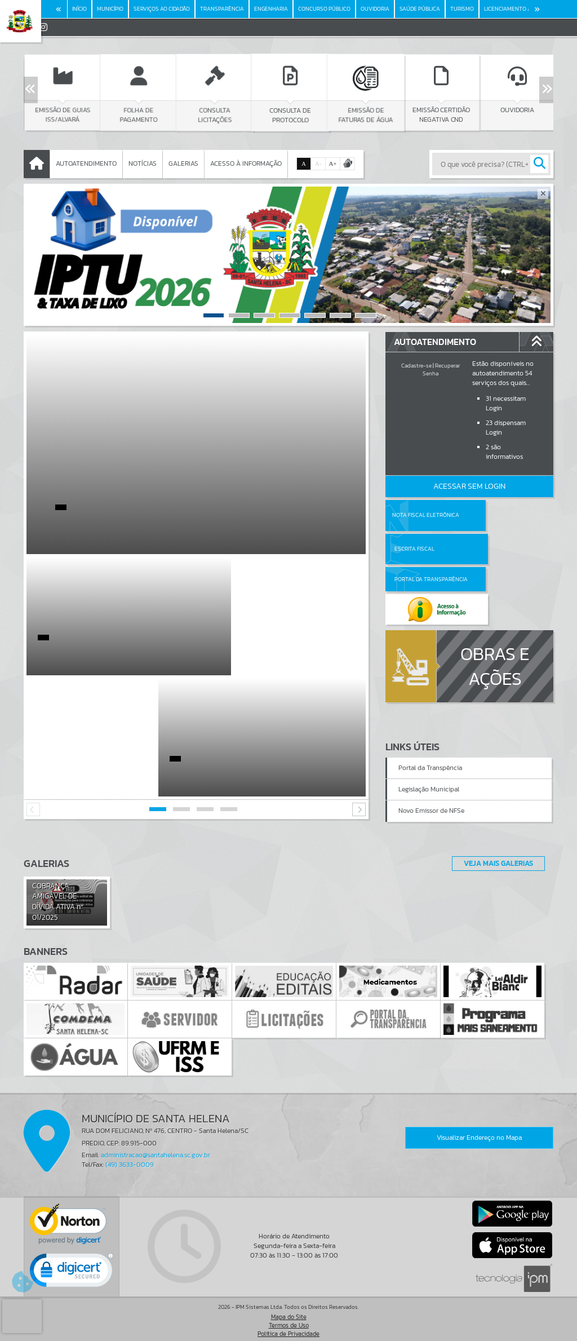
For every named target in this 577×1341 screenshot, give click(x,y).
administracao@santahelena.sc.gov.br (155, 1150)
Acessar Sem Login (469, 486)
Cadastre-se (416, 365)
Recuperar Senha (441, 369)
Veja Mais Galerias (495, 858)
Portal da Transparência (416, 549)
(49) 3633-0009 (129, 1160)
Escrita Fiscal (498, 515)
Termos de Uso (289, 1320)
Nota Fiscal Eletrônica (425, 515)
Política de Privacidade (288, 1329)
